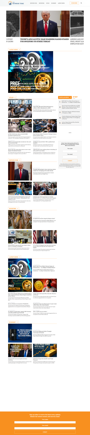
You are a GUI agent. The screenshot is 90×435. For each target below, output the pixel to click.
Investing (42, 3)
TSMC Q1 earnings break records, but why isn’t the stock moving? (19, 123)
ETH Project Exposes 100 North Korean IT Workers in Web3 (71, 93)
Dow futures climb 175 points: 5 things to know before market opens (45, 115)
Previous (11, 23)
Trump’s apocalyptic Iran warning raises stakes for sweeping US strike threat (44, 151)
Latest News (61, 3)
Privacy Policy (43, 425)
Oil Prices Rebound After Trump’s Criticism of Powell (42, 313)
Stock (48, 3)
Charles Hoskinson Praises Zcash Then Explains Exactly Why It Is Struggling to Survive (70, 99)
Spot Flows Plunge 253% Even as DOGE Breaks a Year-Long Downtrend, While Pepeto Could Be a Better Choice (20, 276)
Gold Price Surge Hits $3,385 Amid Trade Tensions (43, 340)
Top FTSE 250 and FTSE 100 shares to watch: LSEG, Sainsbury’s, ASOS (43, 88)
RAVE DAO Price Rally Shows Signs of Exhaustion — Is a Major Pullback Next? (44, 248)
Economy (54, 3)
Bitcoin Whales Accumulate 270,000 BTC (18, 284)
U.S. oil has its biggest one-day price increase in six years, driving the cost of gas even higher (44, 227)
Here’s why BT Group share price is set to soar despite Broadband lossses (19, 131)
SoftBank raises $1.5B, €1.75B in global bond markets (44, 123)
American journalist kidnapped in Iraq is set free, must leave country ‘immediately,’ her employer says (19, 179)
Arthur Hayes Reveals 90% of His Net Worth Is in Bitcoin (44, 275)
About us (35, 425)
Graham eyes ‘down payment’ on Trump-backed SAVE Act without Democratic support (44, 178)
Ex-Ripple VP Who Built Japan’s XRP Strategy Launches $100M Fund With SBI (19, 293)
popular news (65, 78)
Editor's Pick (14, 141)
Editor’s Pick (33, 3)
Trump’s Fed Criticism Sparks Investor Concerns (17, 340)
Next (78, 23)
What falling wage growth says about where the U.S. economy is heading (19, 227)
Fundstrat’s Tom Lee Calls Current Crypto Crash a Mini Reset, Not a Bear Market (45, 285)
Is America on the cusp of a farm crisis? (44, 199)
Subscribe (74, 3)
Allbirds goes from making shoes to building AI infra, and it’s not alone (45, 131)
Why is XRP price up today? (40, 292)
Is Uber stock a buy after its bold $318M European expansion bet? (18, 115)
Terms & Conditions (53, 425)
